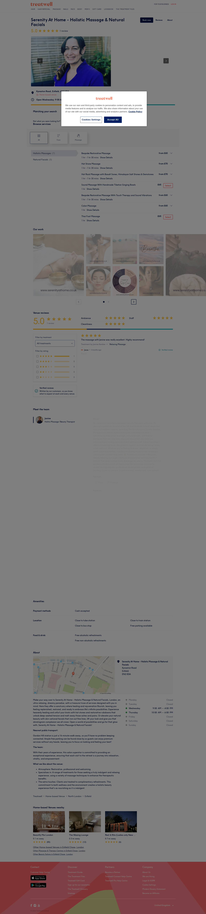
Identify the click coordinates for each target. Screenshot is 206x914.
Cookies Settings (91, 120)
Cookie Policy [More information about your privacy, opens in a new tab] (135, 112)
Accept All (113, 120)
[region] (104, 108)
